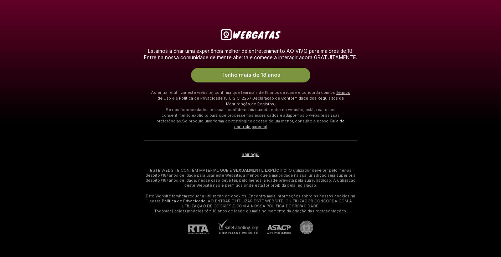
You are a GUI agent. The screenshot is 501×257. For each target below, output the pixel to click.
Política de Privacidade (201, 98)
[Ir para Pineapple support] (302, 227)
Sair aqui (250, 154)
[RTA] (203, 229)
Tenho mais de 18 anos (250, 75)
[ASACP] (274, 229)
